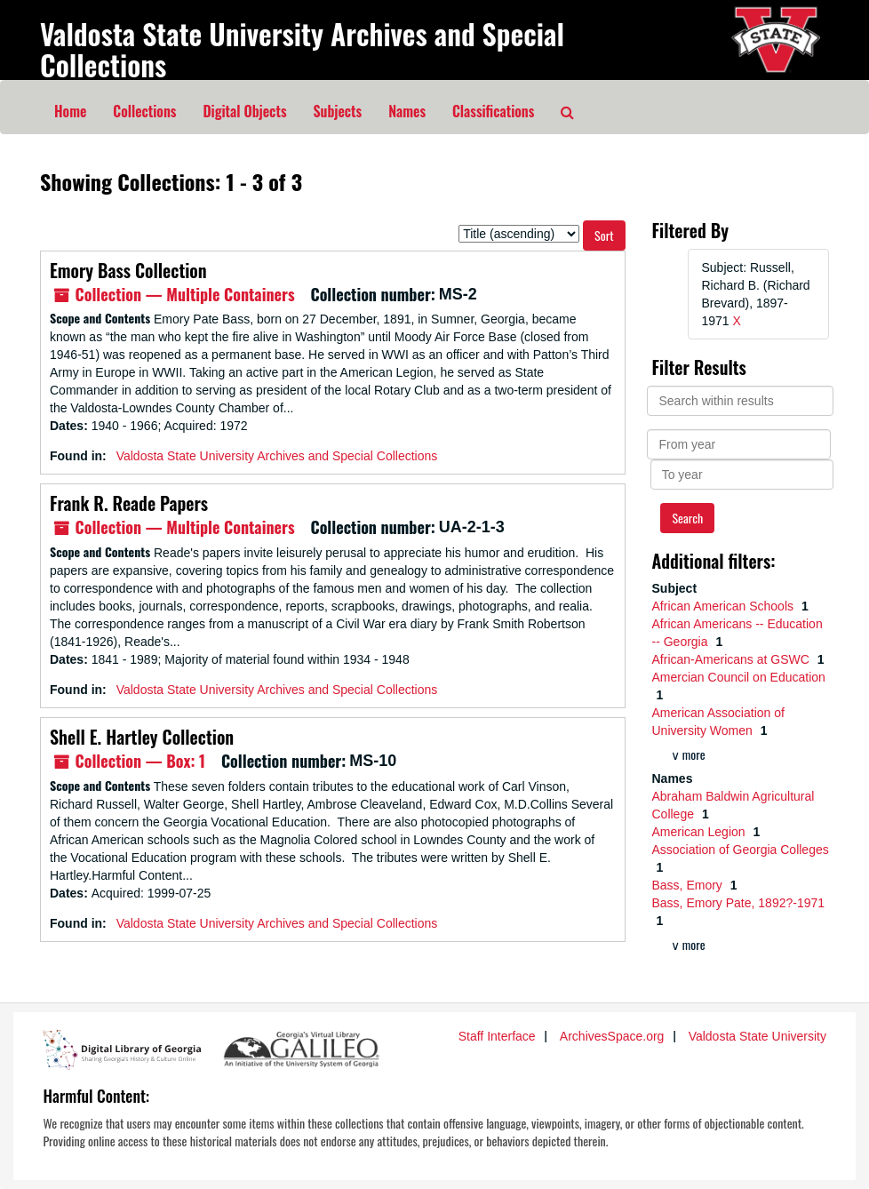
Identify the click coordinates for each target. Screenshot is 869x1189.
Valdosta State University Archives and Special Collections (302, 48)
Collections (144, 111)
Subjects (338, 111)
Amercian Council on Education (738, 677)
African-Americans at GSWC (732, 659)
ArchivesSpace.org (612, 1036)
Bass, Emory (689, 885)
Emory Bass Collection (128, 270)
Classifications (493, 111)
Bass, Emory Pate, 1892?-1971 (738, 903)
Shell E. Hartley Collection (142, 736)
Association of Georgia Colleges (740, 849)
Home (70, 111)
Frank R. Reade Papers (129, 503)
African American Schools (724, 606)
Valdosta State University (757, 1036)
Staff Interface (497, 1036)
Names (407, 111)
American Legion (700, 832)
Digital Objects (244, 111)
